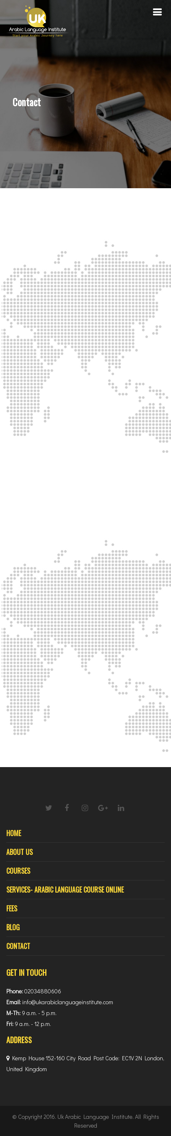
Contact (18, 946)
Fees (11, 908)
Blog (13, 927)
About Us (19, 852)
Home (13, 833)
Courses (18, 871)
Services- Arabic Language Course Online (65, 890)
